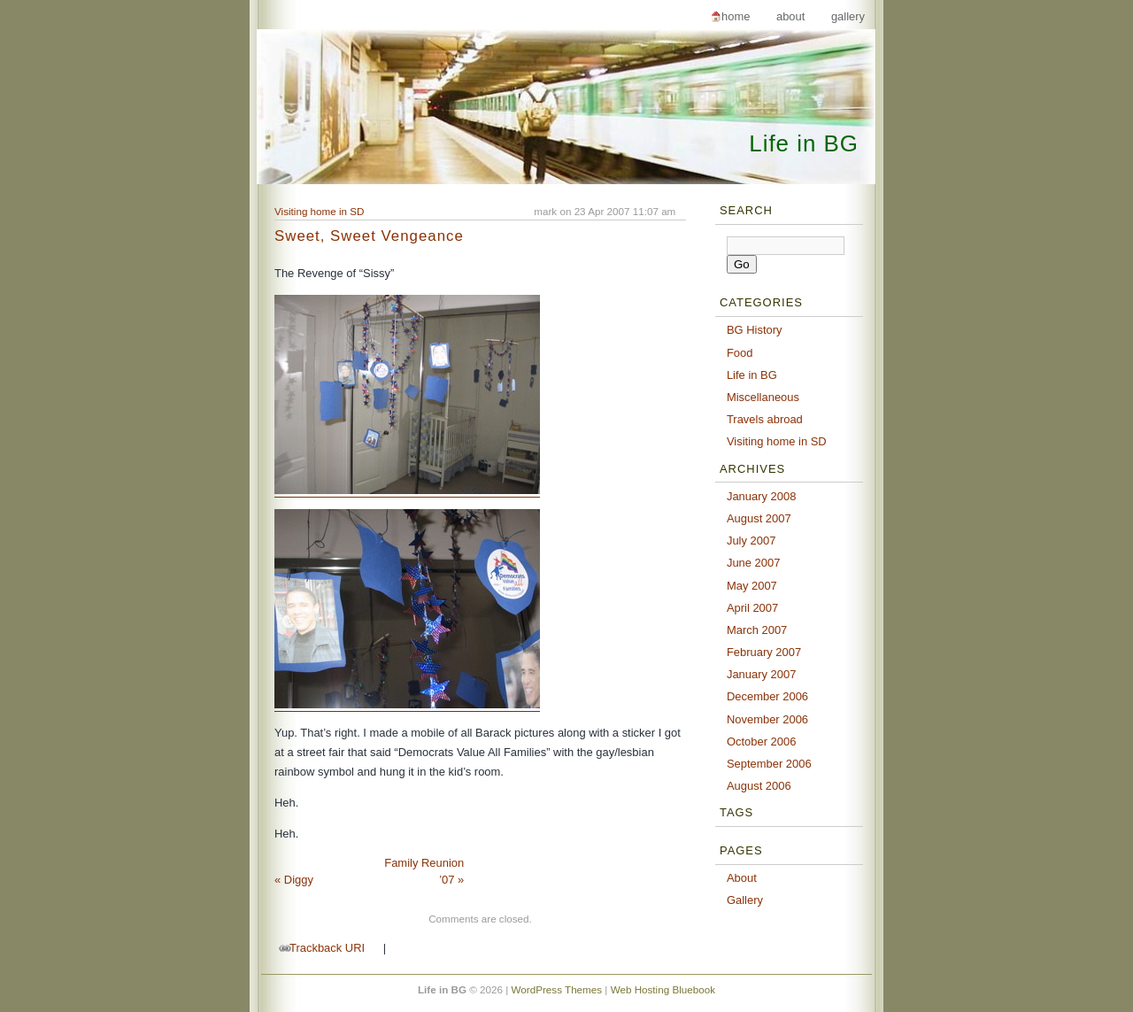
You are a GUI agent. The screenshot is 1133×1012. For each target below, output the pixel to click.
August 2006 (759, 785)
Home (735, 16)
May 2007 (752, 585)
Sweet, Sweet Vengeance (369, 236)
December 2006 (767, 696)
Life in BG (804, 143)
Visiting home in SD (319, 211)
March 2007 (757, 630)
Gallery (848, 16)
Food (740, 352)
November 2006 (767, 719)
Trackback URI (327, 947)
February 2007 (764, 652)
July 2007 (751, 540)
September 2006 (769, 763)
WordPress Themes (557, 989)
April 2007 (752, 607)
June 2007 (754, 562)
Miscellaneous (763, 397)
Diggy (293, 879)
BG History (754, 329)
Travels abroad (765, 419)
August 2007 (759, 518)
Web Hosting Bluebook (663, 989)
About (790, 16)
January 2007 (762, 674)
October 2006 (762, 741)
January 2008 (762, 496)
